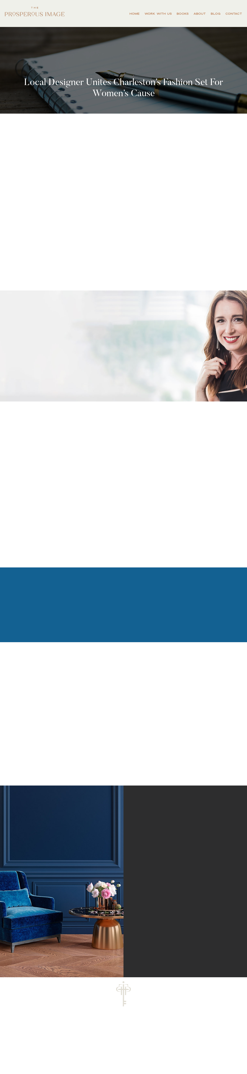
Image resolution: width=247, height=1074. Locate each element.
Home (134, 13)
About (199, 13)
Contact (233, 13)
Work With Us (158, 13)
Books (183, 13)
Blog (215, 13)
